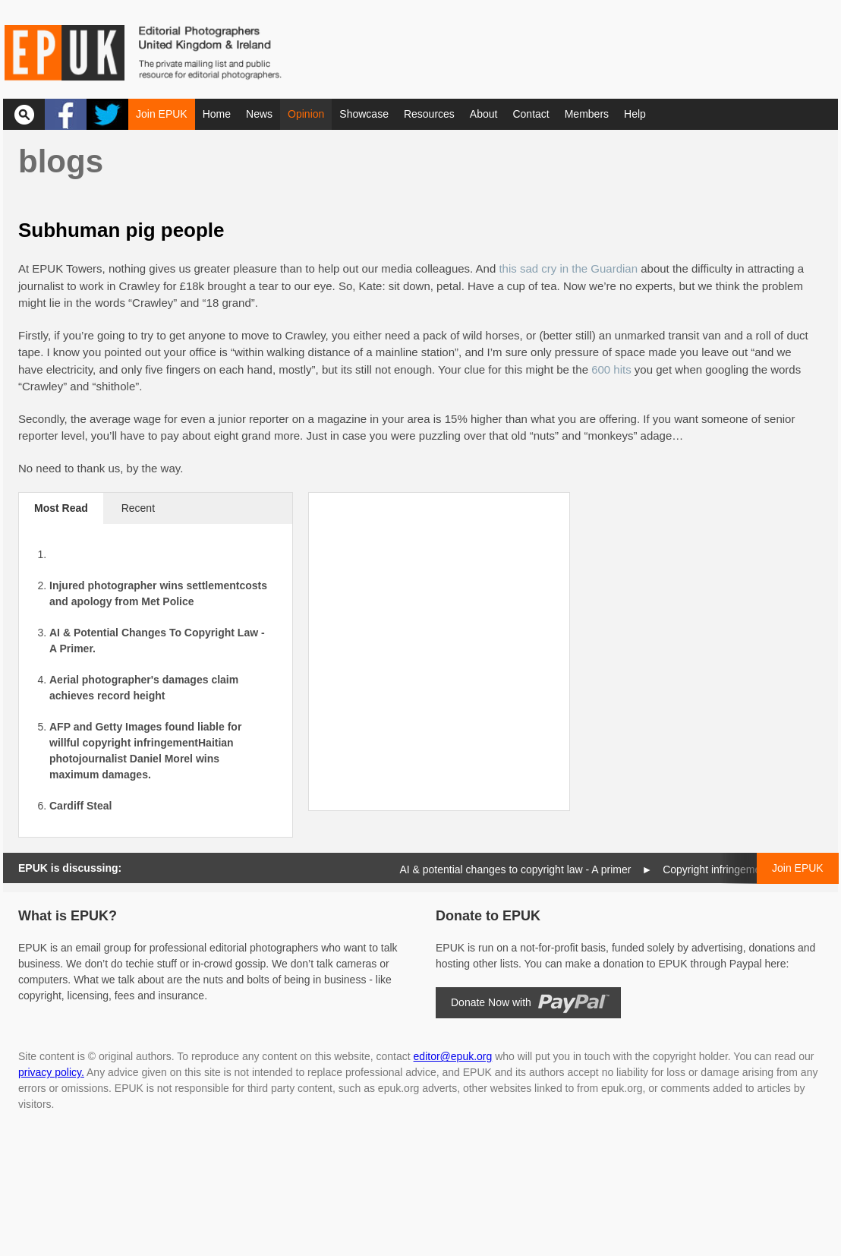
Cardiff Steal (80, 806)
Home (217, 114)
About (484, 114)
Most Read (61, 508)
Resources (429, 114)
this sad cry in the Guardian (568, 268)
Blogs (60, 161)
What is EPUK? (67, 915)
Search (24, 114)
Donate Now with (491, 1002)
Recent (138, 508)
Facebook (66, 114)
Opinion (306, 114)
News (259, 114)
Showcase (364, 114)
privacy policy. (51, 1072)
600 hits (611, 369)
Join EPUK (161, 114)
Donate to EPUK (488, 915)
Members (587, 114)
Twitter (107, 114)
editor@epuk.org (453, 1056)
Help (635, 114)
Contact (530, 114)
